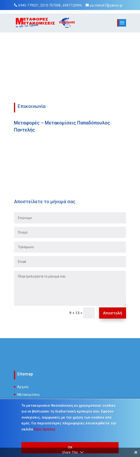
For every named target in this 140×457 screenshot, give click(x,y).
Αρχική (22, 387)
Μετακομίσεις (28, 395)
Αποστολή (112, 313)
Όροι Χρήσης (44, 429)
